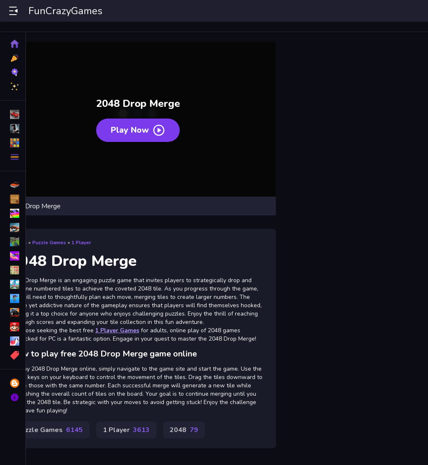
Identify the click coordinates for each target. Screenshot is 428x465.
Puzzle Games (49, 242)
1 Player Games (117, 330)
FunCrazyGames (65, 11)
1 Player (81, 242)
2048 (184, 430)
